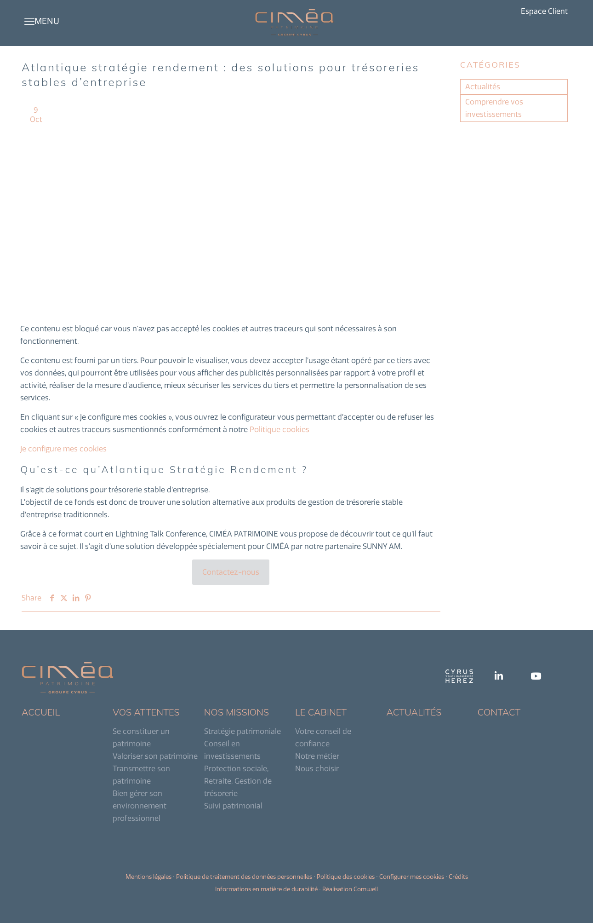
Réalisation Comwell (350, 889)
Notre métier (317, 756)
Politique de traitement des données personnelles (244, 876)
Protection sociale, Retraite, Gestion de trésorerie (238, 781)
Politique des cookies (346, 876)
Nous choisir (317, 768)
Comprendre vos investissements (494, 108)
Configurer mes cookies (411, 876)
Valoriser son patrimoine (155, 756)
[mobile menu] (29, 21)
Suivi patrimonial (233, 805)
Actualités (482, 86)
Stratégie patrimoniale (242, 731)
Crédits (458, 876)
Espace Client (544, 11)
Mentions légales (148, 876)
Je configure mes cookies (63, 448)
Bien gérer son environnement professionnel (139, 806)
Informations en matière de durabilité (266, 889)
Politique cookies (279, 429)
